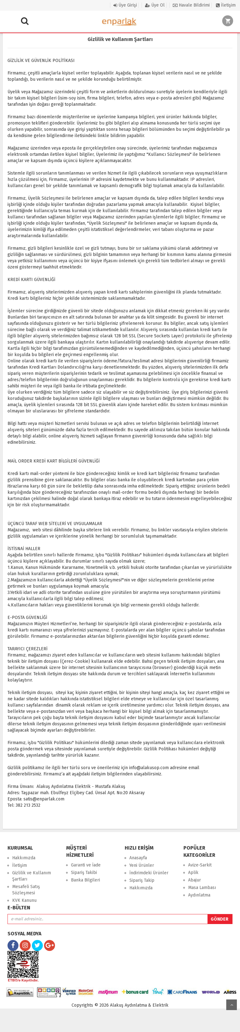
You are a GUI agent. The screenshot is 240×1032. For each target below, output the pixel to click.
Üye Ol (155, 5)
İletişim (226, 5)
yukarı (231, 1004)
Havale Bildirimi (191, 5)
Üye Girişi (125, 5)
